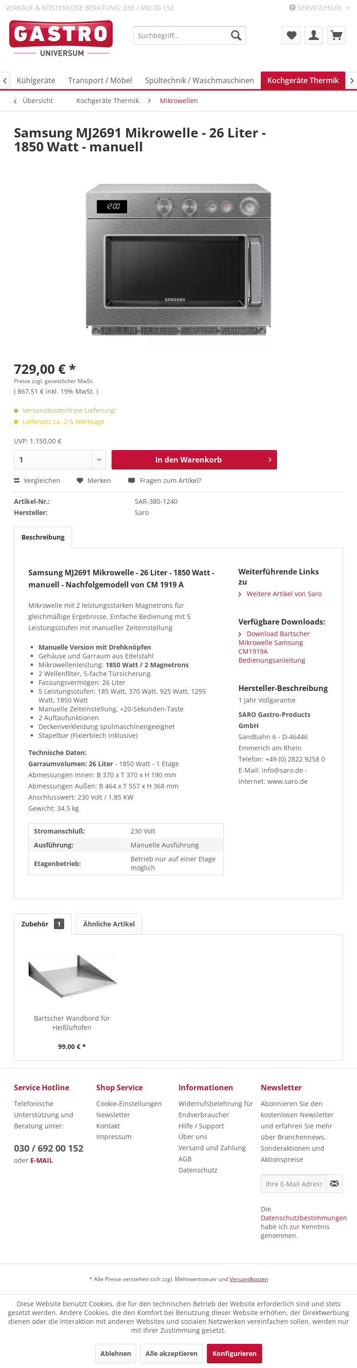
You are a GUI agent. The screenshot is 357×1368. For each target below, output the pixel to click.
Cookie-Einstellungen (129, 1103)
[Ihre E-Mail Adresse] (294, 1183)
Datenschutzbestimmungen (304, 1217)
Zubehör (42, 923)
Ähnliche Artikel (109, 923)
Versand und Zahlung (212, 1147)
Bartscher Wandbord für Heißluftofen (72, 1023)
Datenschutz (198, 1170)
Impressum (114, 1136)
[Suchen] (236, 35)
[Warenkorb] (336, 35)
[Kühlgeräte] (36, 80)
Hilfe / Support (201, 1125)
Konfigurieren (234, 1353)
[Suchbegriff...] (189, 35)
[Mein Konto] (313, 35)
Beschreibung (43, 537)
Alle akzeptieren (171, 1353)
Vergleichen (37, 480)
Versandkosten (249, 1279)
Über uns (192, 1136)
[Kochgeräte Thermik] (303, 80)
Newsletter (113, 1114)
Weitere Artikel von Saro (280, 593)
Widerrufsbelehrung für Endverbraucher (215, 1109)
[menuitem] (189, 35)
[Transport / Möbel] (100, 80)
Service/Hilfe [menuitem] (316, 7)
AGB (185, 1158)
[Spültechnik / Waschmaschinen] (200, 80)
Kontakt (108, 1125)
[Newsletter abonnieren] (334, 1183)
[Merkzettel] (291, 35)
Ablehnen (115, 1353)
